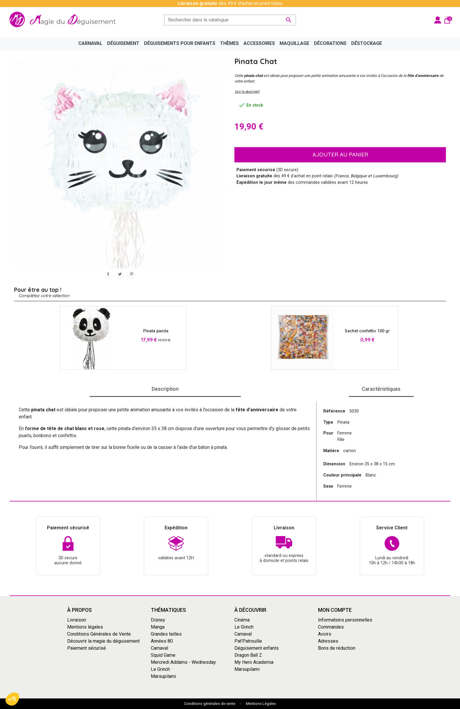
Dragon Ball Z (248, 655)
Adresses (328, 641)
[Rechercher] (230, 20)
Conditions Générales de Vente (99, 633)
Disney (158, 619)
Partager (108, 274)
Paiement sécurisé (86, 648)
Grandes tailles (166, 633)
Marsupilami (163, 676)
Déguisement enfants (256, 648)
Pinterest (131, 274)
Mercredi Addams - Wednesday (183, 662)
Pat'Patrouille (248, 641)
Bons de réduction (336, 648)
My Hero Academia (253, 662)
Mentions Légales (261, 703)
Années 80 (162, 641)
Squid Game (163, 655)
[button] (12, 699)
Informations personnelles (345, 619)
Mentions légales (85, 626)
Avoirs (324, 633)
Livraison (76, 619)
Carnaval (159, 648)
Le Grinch (160, 669)
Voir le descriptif (247, 92)
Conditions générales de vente (209, 703)
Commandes (331, 626)
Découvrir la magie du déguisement (103, 641)
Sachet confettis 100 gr (367, 331)
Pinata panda (155, 331)
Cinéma (242, 619)
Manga (158, 626)
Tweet (120, 274)
